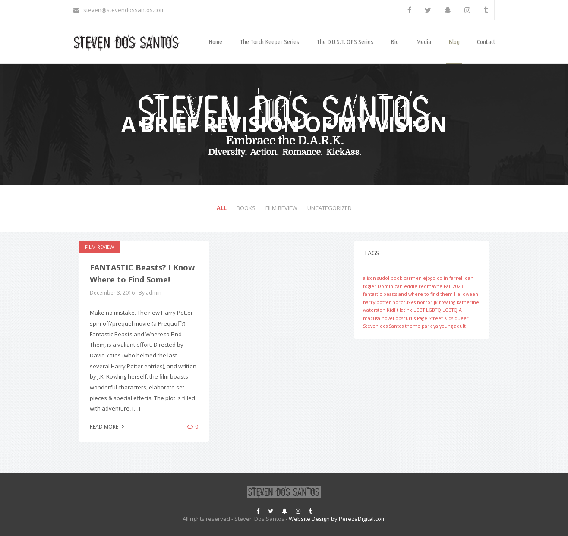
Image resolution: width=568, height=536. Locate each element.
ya (435, 326)
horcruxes (404, 302)
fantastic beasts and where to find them (408, 294)
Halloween (466, 294)
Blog (454, 41)
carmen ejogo (419, 278)
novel (388, 318)
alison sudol (376, 278)
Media (423, 41)
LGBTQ (433, 310)
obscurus (405, 318)
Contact (486, 41)
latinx (406, 310)
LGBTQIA (452, 310)
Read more (108, 426)
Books (246, 208)
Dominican (390, 286)
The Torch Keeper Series (269, 41)
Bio (395, 41)
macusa (371, 318)
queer (461, 318)
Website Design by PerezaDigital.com (337, 519)
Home (215, 41)
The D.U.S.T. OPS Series (344, 41)
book (396, 278)
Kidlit (392, 310)
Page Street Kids (435, 318)
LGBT (419, 310)
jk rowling (444, 302)
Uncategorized (329, 208)
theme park (418, 326)
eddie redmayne (423, 286)
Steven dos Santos (383, 326)
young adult (452, 326)
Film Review (281, 208)
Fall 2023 (453, 286)
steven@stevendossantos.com (119, 10)
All (222, 208)
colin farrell (450, 278)
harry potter (377, 302)
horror (424, 302)
